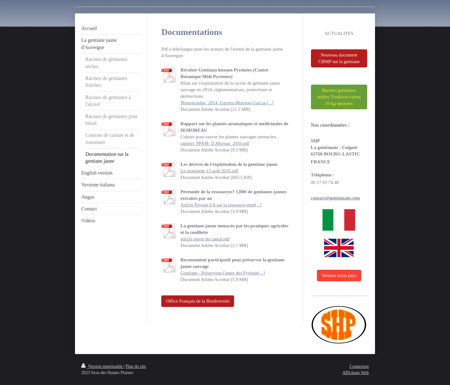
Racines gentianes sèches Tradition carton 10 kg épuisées (339, 97)
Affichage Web (355, 372)
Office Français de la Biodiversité (197, 301)
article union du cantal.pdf (204, 238)
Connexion (359, 366)
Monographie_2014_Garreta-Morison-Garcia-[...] (226, 102)
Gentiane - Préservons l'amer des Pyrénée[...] (222, 272)
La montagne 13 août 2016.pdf (209, 170)
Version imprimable (102, 366)
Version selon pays (339, 275)
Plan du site (136, 366)
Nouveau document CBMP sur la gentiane (339, 58)
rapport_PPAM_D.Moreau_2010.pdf (214, 143)
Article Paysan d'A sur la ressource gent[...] (221, 204)
